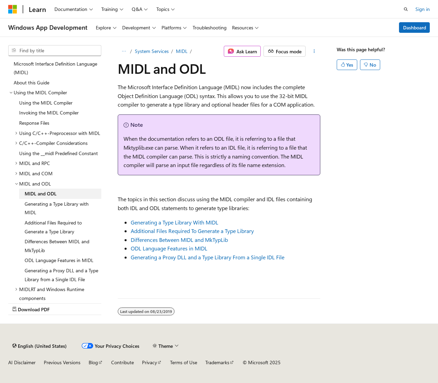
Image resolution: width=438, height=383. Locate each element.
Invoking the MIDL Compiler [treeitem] (49, 112)
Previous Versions (62, 362)
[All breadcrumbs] (124, 51)
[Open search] (406, 9)
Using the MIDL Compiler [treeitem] (46, 102)
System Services (152, 51)
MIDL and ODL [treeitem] (40, 193)
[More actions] (314, 51)
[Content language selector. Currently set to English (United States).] (39, 345)
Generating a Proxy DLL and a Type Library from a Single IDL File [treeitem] (61, 275)
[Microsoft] (12, 9)
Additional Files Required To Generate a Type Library (192, 230)
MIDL (182, 51)
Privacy (149, 362)
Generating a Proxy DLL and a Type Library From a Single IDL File (207, 257)
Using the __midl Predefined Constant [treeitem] (58, 153)
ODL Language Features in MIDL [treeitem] (59, 260)
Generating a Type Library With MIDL (174, 222)
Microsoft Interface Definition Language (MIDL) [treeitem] (55, 68)
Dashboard (414, 27)
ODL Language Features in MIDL (169, 248)
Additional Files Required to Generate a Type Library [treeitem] (53, 227)
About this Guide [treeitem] (31, 82)
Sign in (422, 9)
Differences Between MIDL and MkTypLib (179, 239)
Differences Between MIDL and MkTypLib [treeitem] (57, 246)
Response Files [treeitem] (34, 123)
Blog (93, 362)
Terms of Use (183, 362)
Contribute (122, 362)
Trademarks (217, 362)
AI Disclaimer (22, 362)
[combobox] (54, 50)
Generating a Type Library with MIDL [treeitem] (57, 208)
